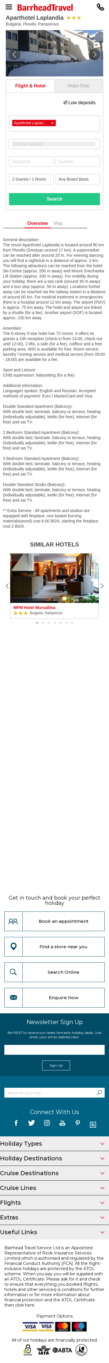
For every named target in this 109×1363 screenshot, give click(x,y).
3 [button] (49, 623)
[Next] (102, 586)
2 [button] (43, 623)
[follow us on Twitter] (31, 1125)
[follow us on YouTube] (62, 1125)
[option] (54, 586)
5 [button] (60, 623)
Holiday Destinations (52, 1158)
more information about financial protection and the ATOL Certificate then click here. (49, 1300)
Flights (52, 1202)
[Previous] (7, 586)
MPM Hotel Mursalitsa (34, 607)
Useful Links (52, 1232)
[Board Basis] (78, 179)
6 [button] (66, 623)
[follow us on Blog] (93, 1125)
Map (67, 223)
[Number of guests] (31, 179)
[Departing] (31, 161)
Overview (47, 223)
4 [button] (55, 623)
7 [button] (72, 623)
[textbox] (57, 144)
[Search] (99, 1093)
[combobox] (54, 123)
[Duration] (78, 161)
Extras (52, 1217)
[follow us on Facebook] (16, 1125)
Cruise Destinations (52, 1173)
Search (54, 199)
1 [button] (37, 623)
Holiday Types (52, 1143)
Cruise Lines (52, 1187)
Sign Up (56, 1065)
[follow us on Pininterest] (78, 1125)
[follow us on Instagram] (47, 1125)
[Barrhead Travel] (54, 7)
